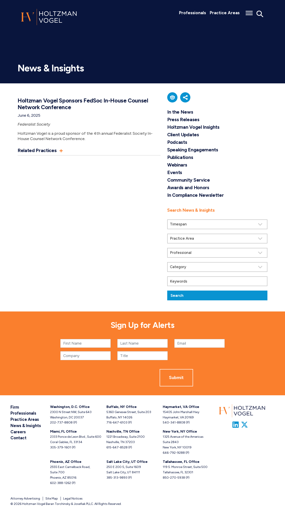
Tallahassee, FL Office (181, 462)
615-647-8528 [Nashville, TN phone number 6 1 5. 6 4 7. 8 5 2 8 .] (117, 448)
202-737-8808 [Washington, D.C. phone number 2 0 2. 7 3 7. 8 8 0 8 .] (61, 424)
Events (174, 173)
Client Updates (183, 135)
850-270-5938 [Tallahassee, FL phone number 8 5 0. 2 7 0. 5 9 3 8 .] (174, 478)
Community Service (188, 181)
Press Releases (183, 119)
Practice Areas (225, 12)
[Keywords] (217, 282)
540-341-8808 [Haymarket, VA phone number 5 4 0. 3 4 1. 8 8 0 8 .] (174, 424)
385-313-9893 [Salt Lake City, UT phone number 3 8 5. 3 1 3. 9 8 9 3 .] (116, 478)
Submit (176, 378)
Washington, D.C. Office (70, 408)
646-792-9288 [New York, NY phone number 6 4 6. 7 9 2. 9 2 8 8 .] (174, 454)
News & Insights (23, 424)
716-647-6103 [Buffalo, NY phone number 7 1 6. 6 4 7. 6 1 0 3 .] (116, 424)
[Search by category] (217, 268)
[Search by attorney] (217, 254)
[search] (217, 253)
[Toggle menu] (249, 11)
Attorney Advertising (25, 499)
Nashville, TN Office (123, 432)
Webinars (177, 166)
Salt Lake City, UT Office (127, 462)
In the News (180, 112)
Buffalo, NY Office (121, 408)
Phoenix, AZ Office (65, 462)
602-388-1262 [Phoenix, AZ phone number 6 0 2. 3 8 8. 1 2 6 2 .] (60, 484)
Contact (17, 434)
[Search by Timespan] (217, 225)
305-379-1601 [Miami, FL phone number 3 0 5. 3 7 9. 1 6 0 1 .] (60, 448)
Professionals (192, 12)
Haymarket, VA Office (181, 408)
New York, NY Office (180, 432)
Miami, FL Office (63, 432)
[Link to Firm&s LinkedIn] (235, 426)
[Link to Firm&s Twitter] (244, 426)
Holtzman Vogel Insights (193, 127)
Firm (14, 408)
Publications (180, 158)
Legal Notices (73, 499)
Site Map (51, 499)
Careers (17, 429)
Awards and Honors (188, 188)
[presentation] (126, 378)
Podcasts (177, 143)
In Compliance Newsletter (196, 196)
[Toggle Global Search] (260, 13)
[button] (89, 150)
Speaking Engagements (193, 150)
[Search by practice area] (217, 240)
